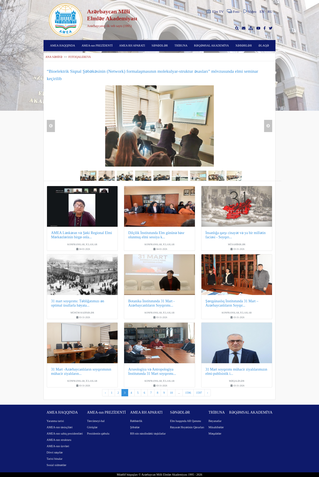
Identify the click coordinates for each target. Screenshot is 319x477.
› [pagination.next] (207, 392)
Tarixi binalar (54, 458)
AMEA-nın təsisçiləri (60, 427)
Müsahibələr (216, 427)
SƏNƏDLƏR (160, 45)
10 (171, 392)
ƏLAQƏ (263, 45)
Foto (233, 11)
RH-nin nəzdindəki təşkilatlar (148, 433)
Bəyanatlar (215, 421)
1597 (199, 392)
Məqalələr (215, 433)
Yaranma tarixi (55, 421)
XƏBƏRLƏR (243, 45)
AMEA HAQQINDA (62, 45)
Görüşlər (92, 427)
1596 (188, 392)
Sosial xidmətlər (56, 465)
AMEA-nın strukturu (59, 439)
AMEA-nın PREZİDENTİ (97, 45)
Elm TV (215, 11)
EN (262, 12)
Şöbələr (135, 427)
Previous (51, 126)
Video (249, 11)
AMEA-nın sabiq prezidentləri (65, 433)
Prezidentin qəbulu (98, 433)
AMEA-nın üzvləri (58, 446)
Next (268, 126)
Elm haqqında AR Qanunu (185, 421)
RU (270, 12)
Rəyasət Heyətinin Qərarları (187, 427)
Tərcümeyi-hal (96, 421)
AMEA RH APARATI (132, 45)
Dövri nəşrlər (55, 452)
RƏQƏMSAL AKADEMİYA (211, 45)
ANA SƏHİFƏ (53, 57)
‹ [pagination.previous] (105, 392)
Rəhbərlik (136, 421)
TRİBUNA (180, 45)
